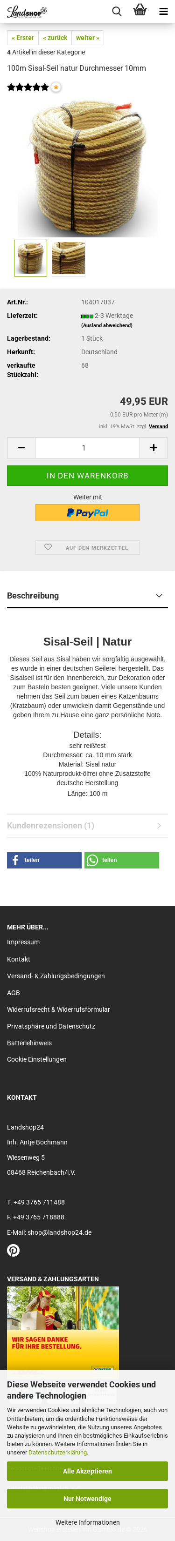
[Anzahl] (87, 447)
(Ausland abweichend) (107, 326)
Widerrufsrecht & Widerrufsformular (58, 1009)
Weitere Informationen (88, 1522)
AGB (13, 992)
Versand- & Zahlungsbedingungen (56, 976)
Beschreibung (33, 595)
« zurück (55, 37)
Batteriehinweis (29, 1043)
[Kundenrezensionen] (28, 93)
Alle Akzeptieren (87, 1471)
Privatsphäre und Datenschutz (51, 1026)
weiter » (87, 37)
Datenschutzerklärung (57, 1452)
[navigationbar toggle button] (163, 11)
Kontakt (18, 959)
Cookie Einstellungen (37, 1059)
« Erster (23, 37)
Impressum (23, 942)
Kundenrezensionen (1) (50, 825)
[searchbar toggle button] (116, 11)
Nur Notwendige (87, 1498)
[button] (21, 447)
